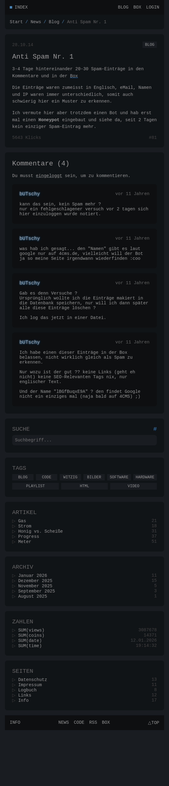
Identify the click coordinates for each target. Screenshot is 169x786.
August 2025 (34, 643)
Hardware (145, 513)
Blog (123, 8)
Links (26, 749)
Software (119, 513)
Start (16, 23)
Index (21, 8)
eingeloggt (49, 182)
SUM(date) (32, 690)
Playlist (35, 523)
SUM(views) (33, 679)
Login (152, 8)
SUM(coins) (33, 684)
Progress (30, 578)
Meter (26, 583)
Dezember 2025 (37, 625)
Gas (24, 560)
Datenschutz (34, 732)
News (35, 23)
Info (25, 755)
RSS (92, 778)
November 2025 (37, 631)
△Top (152, 778)
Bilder (94, 513)
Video (133, 523)
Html (84, 523)
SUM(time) (32, 696)
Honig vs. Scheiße (42, 572)
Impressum (32, 738)
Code (46, 513)
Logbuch (29, 744)
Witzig (70, 513)
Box (137, 8)
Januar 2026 (34, 619)
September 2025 (38, 637)
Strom (26, 566)
